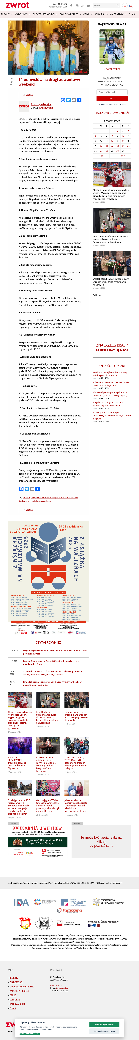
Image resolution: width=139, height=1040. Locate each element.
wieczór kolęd (46, 501)
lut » (123, 156)
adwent (26, 497)
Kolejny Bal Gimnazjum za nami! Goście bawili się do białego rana (111, 384)
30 (117, 151)
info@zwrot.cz (46, 107)
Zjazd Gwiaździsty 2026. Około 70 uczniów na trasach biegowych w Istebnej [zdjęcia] (75, 763)
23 (117, 146)
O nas (132, 14)
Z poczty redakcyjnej (44, 14)
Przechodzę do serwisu (104, 1024)
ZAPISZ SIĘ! (112, 98)
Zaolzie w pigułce (69, 14)
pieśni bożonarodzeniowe (68, 497)
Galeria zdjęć (117, 14)
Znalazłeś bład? (112, 348)
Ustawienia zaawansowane (104, 1031)
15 (112, 141)
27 (101, 151)
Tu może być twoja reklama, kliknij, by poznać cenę (101, 841)
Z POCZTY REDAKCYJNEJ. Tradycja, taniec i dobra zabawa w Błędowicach (17, 763)
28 (106, 151)
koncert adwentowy (47, 497)
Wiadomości (21, 14)
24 (123, 146)
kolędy (34, 497)
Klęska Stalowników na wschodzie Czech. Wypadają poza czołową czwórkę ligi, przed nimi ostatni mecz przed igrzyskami (20, 720)
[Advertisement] (112, 314)
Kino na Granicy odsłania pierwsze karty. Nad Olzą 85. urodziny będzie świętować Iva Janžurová (46, 764)
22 (112, 146)
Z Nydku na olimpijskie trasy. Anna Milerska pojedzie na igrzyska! (108, 404)
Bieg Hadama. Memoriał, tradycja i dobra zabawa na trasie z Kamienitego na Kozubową (47, 717)
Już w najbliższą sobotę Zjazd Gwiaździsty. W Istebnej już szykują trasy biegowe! (112, 415)
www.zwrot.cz (56, 985)
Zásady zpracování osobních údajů (112, 104)
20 (101, 146)
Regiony (5, 14)
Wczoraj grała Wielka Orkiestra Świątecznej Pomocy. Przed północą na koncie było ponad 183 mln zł (48, 806)
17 (123, 141)
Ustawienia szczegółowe (30, 1033)
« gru (101, 156)
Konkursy (100, 14)
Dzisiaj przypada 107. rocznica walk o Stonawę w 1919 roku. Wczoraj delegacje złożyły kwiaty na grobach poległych (19, 807)
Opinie (86, 14)
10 (123, 136)
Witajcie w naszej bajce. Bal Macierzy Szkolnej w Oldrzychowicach (110, 374)
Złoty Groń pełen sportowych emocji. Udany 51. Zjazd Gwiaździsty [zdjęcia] (110, 394)
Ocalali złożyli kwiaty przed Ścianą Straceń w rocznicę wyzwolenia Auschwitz (76, 716)
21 (107, 146)
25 (128, 146)
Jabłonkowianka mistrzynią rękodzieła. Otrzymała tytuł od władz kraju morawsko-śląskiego (76, 806)
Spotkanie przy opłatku (29, 501)
